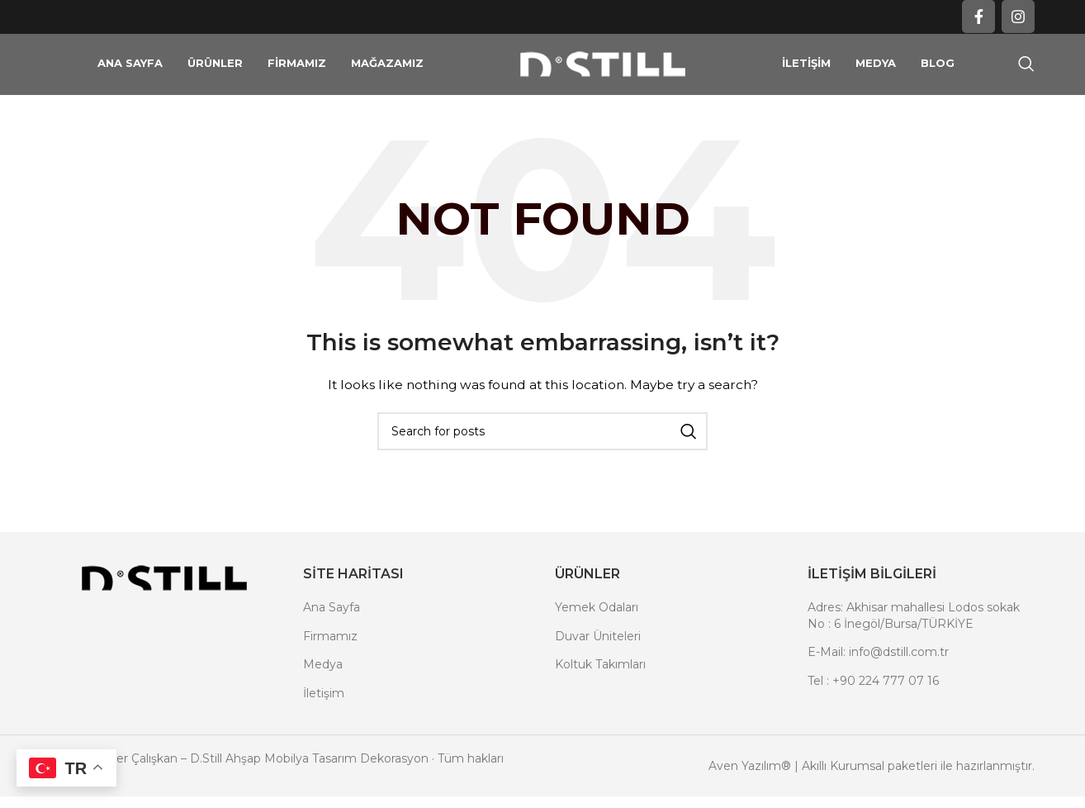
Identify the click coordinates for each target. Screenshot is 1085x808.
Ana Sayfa (331, 633)
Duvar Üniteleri (598, 662)
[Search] (1026, 77)
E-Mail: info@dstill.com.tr (878, 679)
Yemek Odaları (596, 633)
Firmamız (330, 662)
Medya (323, 691)
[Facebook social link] (978, 17)
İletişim (323, 719)
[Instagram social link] (1018, 17)
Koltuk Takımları (600, 691)
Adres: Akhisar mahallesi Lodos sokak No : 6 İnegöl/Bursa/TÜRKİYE (914, 642)
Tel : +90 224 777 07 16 (873, 707)
